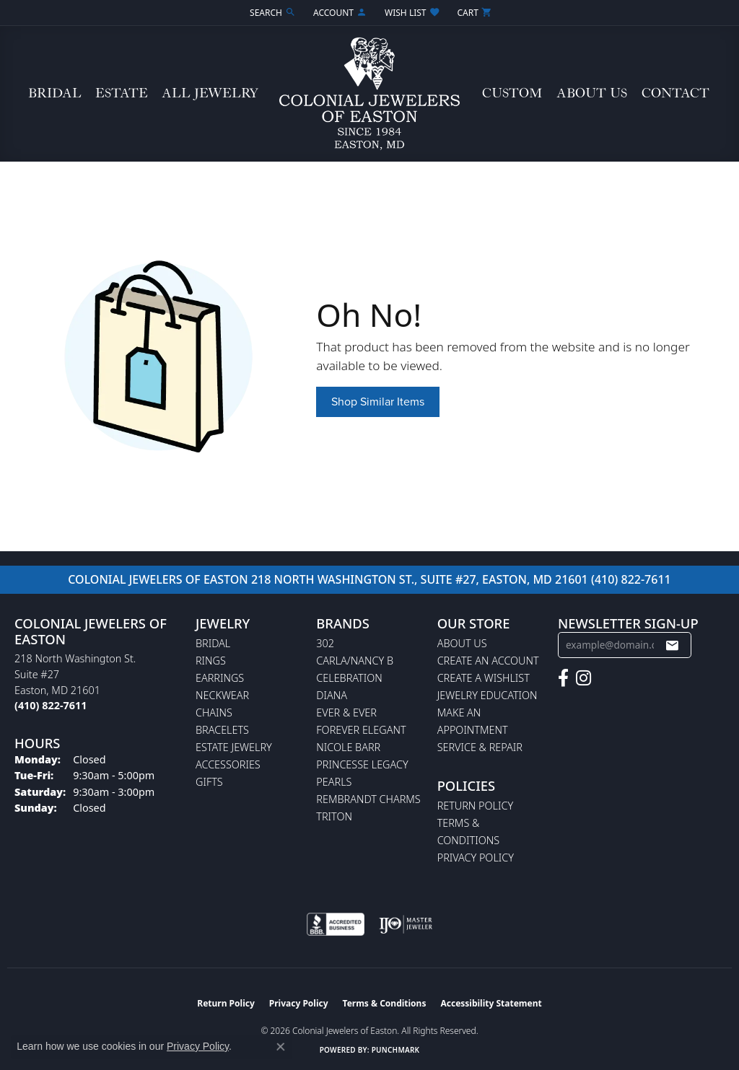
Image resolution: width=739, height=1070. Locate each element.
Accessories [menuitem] (228, 764)
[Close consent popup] (280, 1047)
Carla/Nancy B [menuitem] (354, 660)
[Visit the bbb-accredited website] (335, 924)
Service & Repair (479, 747)
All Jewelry (210, 93)
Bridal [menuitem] (213, 643)
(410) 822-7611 (631, 579)
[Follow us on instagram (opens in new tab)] (583, 678)
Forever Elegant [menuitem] (361, 730)
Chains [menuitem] (214, 712)
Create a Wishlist (483, 678)
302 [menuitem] (325, 643)
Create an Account (488, 660)
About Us (591, 93)
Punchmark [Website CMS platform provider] (396, 1050)
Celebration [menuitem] (349, 678)
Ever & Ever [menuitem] (346, 712)
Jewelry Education (487, 695)
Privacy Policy (475, 857)
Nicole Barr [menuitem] (348, 747)
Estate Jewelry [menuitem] (234, 747)
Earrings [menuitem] (220, 678)
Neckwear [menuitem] (222, 695)
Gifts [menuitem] (209, 782)
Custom (512, 93)
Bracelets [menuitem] (222, 730)
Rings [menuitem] (211, 660)
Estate (121, 93)
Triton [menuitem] (334, 816)
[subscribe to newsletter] (672, 645)
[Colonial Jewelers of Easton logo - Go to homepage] (369, 94)
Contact (675, 93)
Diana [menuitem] (331, 695)
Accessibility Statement (490, 1003)
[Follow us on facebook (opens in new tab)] (563, 678)
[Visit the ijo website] (406, 924)
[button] (271, 12)
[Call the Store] (50, 705)
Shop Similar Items (377, 401)
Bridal (55, 93)
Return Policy (475, 805)
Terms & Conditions (385, 1003)
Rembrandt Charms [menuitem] (368, 799)
